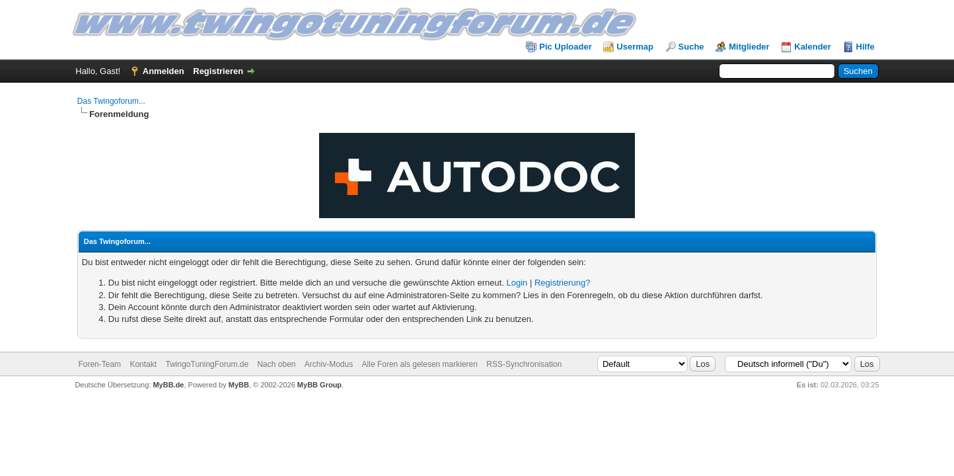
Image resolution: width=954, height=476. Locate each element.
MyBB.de (168, 385)
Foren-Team (99, 364)
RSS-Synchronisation (524, 364)
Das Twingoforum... (111, 101)
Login (516, 283)
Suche (691, 47)
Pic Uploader (565, 47)
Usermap (634, 47)
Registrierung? (562, 283)
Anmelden (163, 71)
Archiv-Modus (329, 364)
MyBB (239, 385)
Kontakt (143, 364)
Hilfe (865, 47)
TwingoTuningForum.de (206, 364)
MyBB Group (319, 385)
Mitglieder (749, 47)
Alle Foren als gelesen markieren (420, 364)
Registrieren (218, 71)
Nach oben (276, 364)
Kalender (812, 47)
